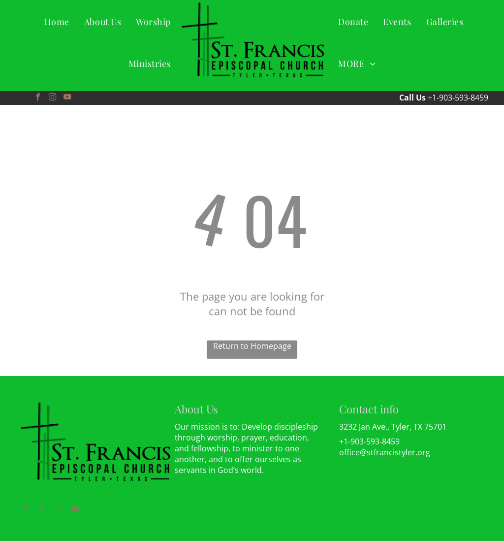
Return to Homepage (252, 345)
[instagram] (52, 98)
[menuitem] (57, 21)
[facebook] (37, 98)
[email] (25, 510)
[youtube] (67, 98)
